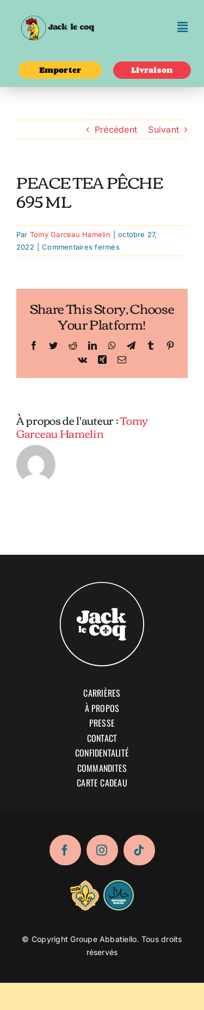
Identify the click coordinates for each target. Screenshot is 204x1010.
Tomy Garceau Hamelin (70, 234)
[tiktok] (139, 850)
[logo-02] (57, 12)
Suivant (163, 129)
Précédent (116, 129)
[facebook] (65, 850)
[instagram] (102, 850)
